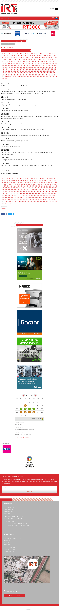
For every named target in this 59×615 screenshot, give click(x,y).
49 (2, 57)
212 (15, 73)
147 (39, 65)
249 (19, 77)
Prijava (29, 491)
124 (26, 63)
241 (49, 75)
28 (7, 55)
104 (24, 61)
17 (36, 53)
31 (14, 55)
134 (55, 63)
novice (5, 44)
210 (9, 73)
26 (2, 55)
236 (33, 75)
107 (33, 61)
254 (34, 77)
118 (9, 63)
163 (32, 67)
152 (55, 65)
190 (3, 71)
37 (28, 55)
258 (47, 77)
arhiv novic (10, 44)
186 (45, 69)
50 (5, 57)
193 (12, 71)
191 (6, 71)
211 (12, 73)
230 (15, 75)
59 (26, 57)
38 (30, 55)
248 (16, 77)
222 (44, 73)
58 (23, 57)
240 (45, 75)
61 (30, 57)
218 (33, 73)
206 (51, 71)
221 (41, 73)
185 (42, 69)
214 (21, 73)
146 (36, 65)
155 (9, 67)
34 (21, 55)
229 (12, 75)
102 (18, 61)
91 (45, 59)
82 (24, 59)
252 (28, 77)
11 (23, 53)
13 (27, 53)
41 (37, 55)
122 (20, 63)
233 (24, 75)
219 (36, 73)
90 (43, 59)
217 (29, 73)
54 (14, 57)
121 (17, 63)
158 (18, 67)
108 (36, 61)
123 (23, 63)
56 (19, 57)
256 (41, 77)
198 (26, 71)
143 (27, 65)
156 (12, 67)
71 (53, 57)
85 (31, 59)
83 (26, 59)
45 (47, 55)
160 (24, 67)
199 (29, 71)
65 (39, 57)
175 (12, 69)
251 (25, 77)
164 (35, 67)
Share (3, 213)
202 (38, 71)
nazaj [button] (4, 208)
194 (14, 71)
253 (31, 77)
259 (50, 77)
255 (38, 77)
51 (7, 57)
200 (32, 71)
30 (12, 55)
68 (46, 57)
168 (47, 67)
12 (25, 53)
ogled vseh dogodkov (22, 438)
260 (53, 77)
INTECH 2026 (18, 424)
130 (44, 63)
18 (38, 53)
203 (41, 71)
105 (27, 61)
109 (39, 61)
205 (47, 71)
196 (20, 71)
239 (42, 75)
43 (42, 55)
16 (34, 53)
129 (41, 63)
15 (32, 53)
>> (8, 79)
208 (3, 73)
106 (30, 61)
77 (12, 59)
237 (36, 75)
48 (55, 55)
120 (14, 63)
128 (38, 63)
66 (42, 57)
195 (18, 71)
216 (27, 73)
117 (6, 63)
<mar (23, 395)
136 (6, 65)
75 (7, 59)
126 (32, 63)
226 (3, 75)
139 (15, 65)
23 (50, 53)
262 (3, 79)
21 (45, 53)
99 (9, 61)
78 (15, 59)
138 (12, 65)
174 (9, 69)
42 (40, 55)
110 (42, 61)
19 (41, 53)
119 (12, 63)
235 (30, 75)
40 (35, 55)
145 (33, 65)
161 (27, 67)
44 (45, 55)
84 (29, 59)
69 (49, 57)
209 (6, 73)
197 (23, 71)
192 (9, 71)
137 (9, 65)
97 (5, 61)
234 (27, 75)
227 (6, 75)
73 (2, 59)
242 (52, 75)
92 (48, 59)
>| (10, 79)
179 (24, 69)
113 (50, 61)
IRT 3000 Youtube (15, 595)
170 (53, 67)
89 (41, 59)
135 (3, 65)
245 (6, 77)
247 (13, 77)
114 (53, 61)
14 (29, 53)
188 (52, 69)
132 (50, 63)
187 (48, 69)
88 (39, 59)
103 (21, 61)
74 (5, 59)
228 (9, 75)
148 (43, 65)
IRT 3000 (8, 9)
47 (52, 55)
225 (54, 73)
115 (56, 61)
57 (21, 57)
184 (39, 69)
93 (50, 59)
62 (32, 57)
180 (27, 69)
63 (35, 57)
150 (49, 65)
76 (10, 59)
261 (56, 77)
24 (52, 53)
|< (2, 53)
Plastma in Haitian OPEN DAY (23, 434)
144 (30, 65)
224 (50, 73)
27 (5, 55)
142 (24, 65)
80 (19, 59)
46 (50, 55)
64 (37, 57)
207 (54, 71)
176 (15, 69)
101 (15, 61)
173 (6, 69)
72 (56, 57)
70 (51, 57)
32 (16, 55)
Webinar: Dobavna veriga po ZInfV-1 (24, 429)
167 (44, 67)
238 (39, 75)
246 (9, 77)
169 (50, 67)
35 (23, 55)
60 (28, 57)
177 (18, 69)
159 (21, 67)
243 (55, 75)
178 (21, 69)
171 (56, 67)
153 (3, 67)
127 (35, 63)
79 (17, 59)
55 (16, 57)
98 (7, 61)
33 (18, 55)
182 (33, 69)
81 (22, 59)
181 (30, 69)
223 (47, 73)
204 (44, 71)
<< (4, 53)
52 (9, 57)
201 (35, 71)
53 (12, 57)
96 (2, 61)
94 (53, 59)
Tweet (10, 213)
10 (21, 53)
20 (43, 53)
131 (47, 63)
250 (22, 77)
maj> (35, 395)
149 (46, 65)
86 (34, 59)
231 (18, 75)
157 (15, 67)
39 (32, 55)
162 (29, 67)
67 (44, 57)
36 (25, 55)
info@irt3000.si (9, 551)
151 (52, 65)
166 (41, 67)
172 (3, 69)
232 (21, 75)
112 (47, 61)
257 (44, 77)
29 (9, 55)
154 (6, 67)
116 (3, 63)
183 (36, 69)
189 (55, 69)
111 (44, 61)
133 (53, 63)
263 (6, 79)
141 (21, 65)
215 (24, 73)
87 (36, 59)
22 (47, 53)
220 (38, 73)
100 (12, 61)
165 (38, 67)
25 (54, 53)
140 (18, 65)
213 (18, 73)
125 (29, 63)
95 (55, 59)
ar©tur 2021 (29, 609)
